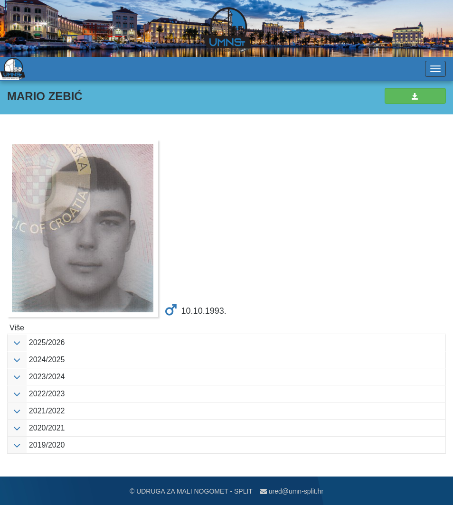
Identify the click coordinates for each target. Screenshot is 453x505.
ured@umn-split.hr (291, 491)
